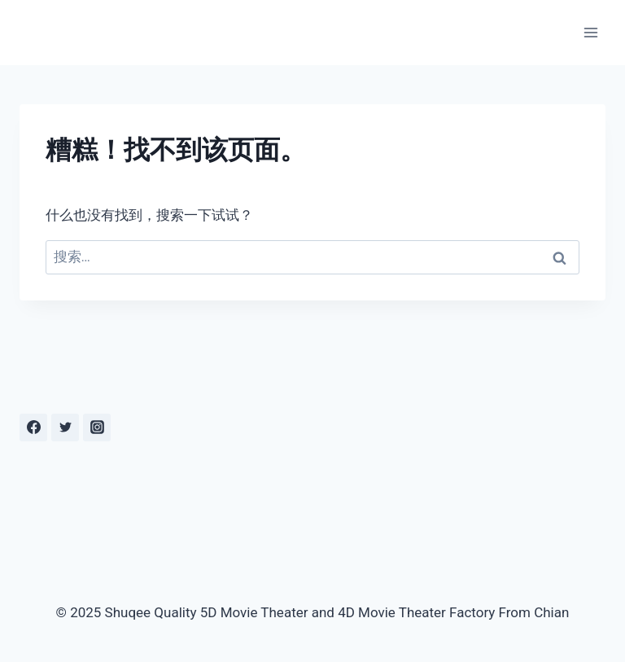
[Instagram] (97, 427)
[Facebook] (33, 427)
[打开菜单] (590, 32)
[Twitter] (65, 427)
